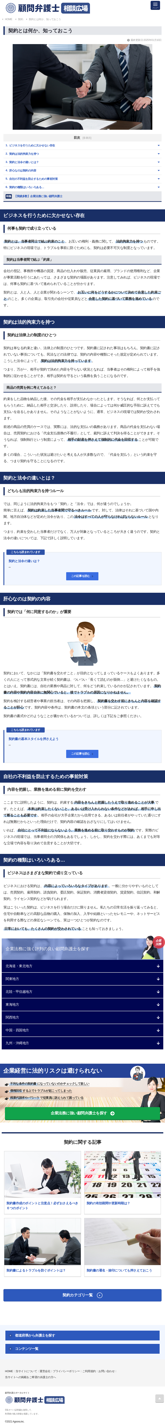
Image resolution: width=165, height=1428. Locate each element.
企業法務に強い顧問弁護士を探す (79, 1113)
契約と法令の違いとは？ (24, 162)
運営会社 (45, 1371)
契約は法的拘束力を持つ (24, 153)
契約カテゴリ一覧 (78, 1295)
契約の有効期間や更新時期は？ (108, 1203)
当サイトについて (26, 1371)
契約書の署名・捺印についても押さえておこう (119, 1270)
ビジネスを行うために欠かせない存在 (32, 145)
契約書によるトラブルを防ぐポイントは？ (36, 1270)
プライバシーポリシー (66, 1371)
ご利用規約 (89, 1371)
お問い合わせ (106, 1371)
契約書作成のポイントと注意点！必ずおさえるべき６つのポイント (42, 1205)
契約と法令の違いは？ (24, 561)
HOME (9, 1371)
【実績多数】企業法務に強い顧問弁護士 (34, 196)
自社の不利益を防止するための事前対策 (33, 178)
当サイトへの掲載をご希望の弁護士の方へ (30, 1377)
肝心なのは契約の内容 (22, 170)
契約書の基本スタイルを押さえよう (33, 739)
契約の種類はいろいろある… (26, 187)
